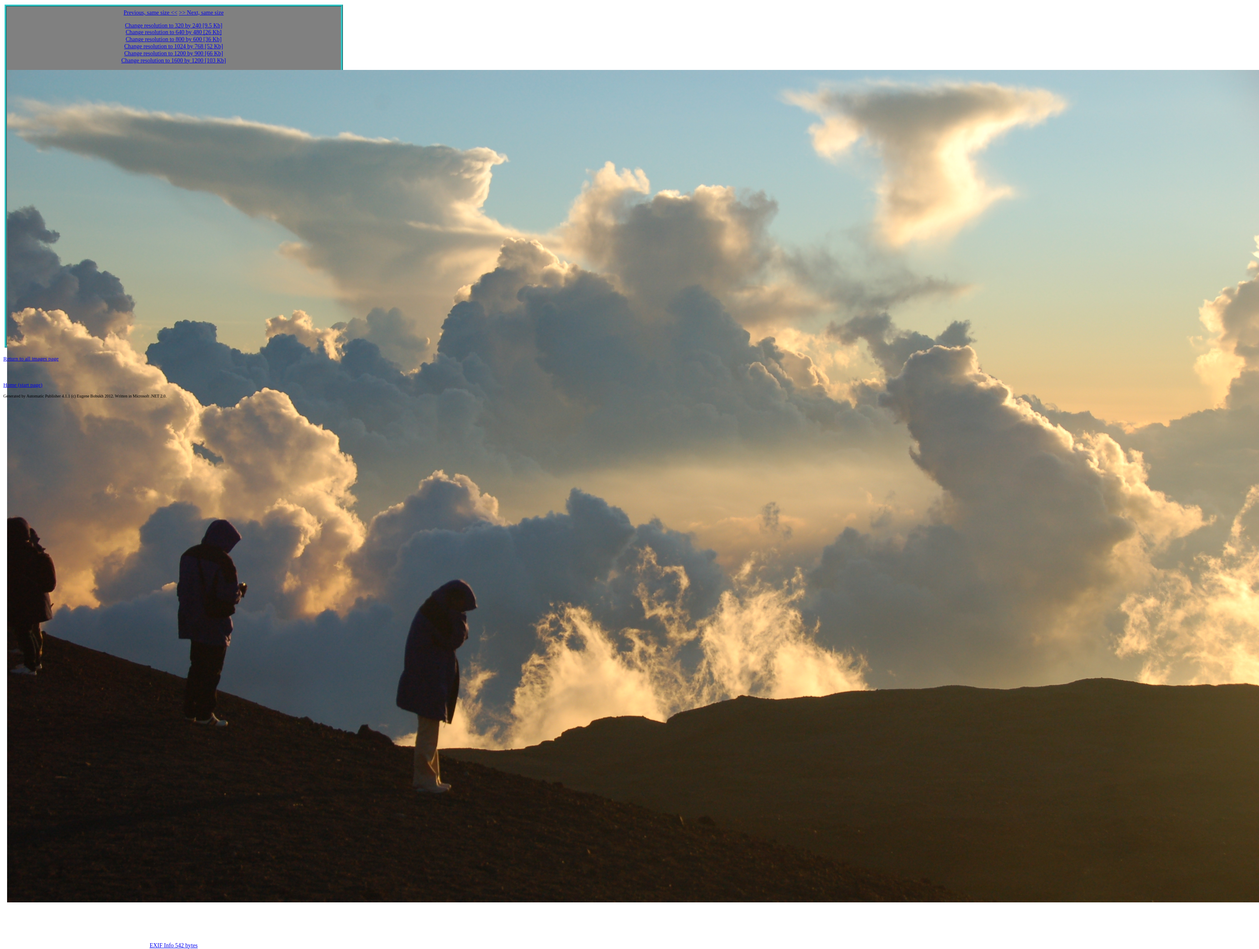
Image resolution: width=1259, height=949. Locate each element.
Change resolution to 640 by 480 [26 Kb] (174, 32)
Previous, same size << (150, 13)
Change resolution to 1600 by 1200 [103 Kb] (173, 60)
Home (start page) (22, 385)
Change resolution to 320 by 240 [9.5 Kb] (173, 25)
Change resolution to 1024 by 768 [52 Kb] (173, 46)
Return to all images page (31, 358)
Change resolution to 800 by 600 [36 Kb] (174, 39)
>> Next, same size (201, 13)
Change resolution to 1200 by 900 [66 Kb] (173, 53)
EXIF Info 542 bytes (173, 945)
